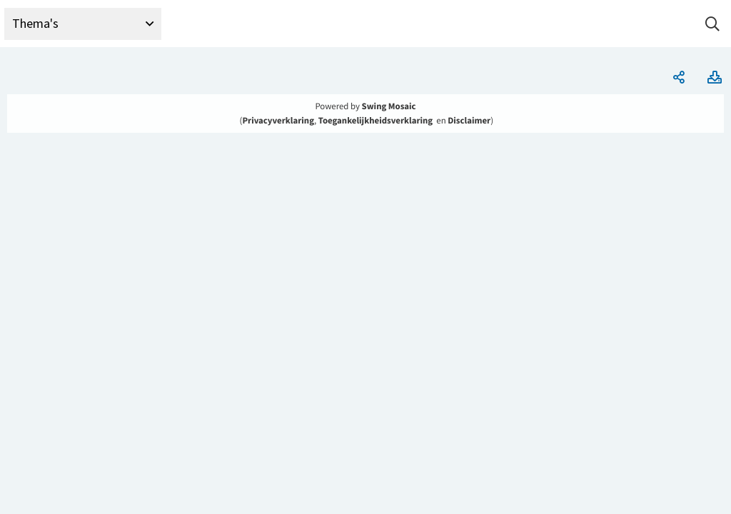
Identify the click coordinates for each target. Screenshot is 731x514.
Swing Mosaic (389, 106)
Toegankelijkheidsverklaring (375, 120)
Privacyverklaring (278, 120)
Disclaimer (469, 120)
